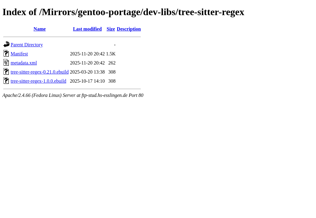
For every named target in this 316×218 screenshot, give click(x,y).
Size (111, 28)
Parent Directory (27, 44)
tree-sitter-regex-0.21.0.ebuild (40, 71)
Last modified (87, 28)
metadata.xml (24, 62)
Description (129, 28)
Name (40, 28)
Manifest (19, 53)
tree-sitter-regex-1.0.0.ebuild (38, 81)
